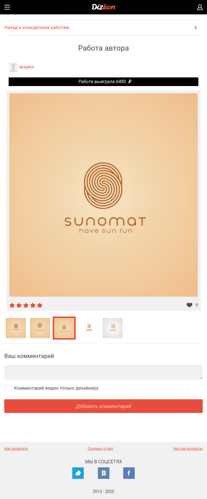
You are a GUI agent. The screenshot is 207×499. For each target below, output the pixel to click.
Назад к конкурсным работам (36, 27)
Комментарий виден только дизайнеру (56, 388)
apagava (26, 66)
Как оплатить (16, 448)
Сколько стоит (100, 448)
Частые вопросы (188, 448)
